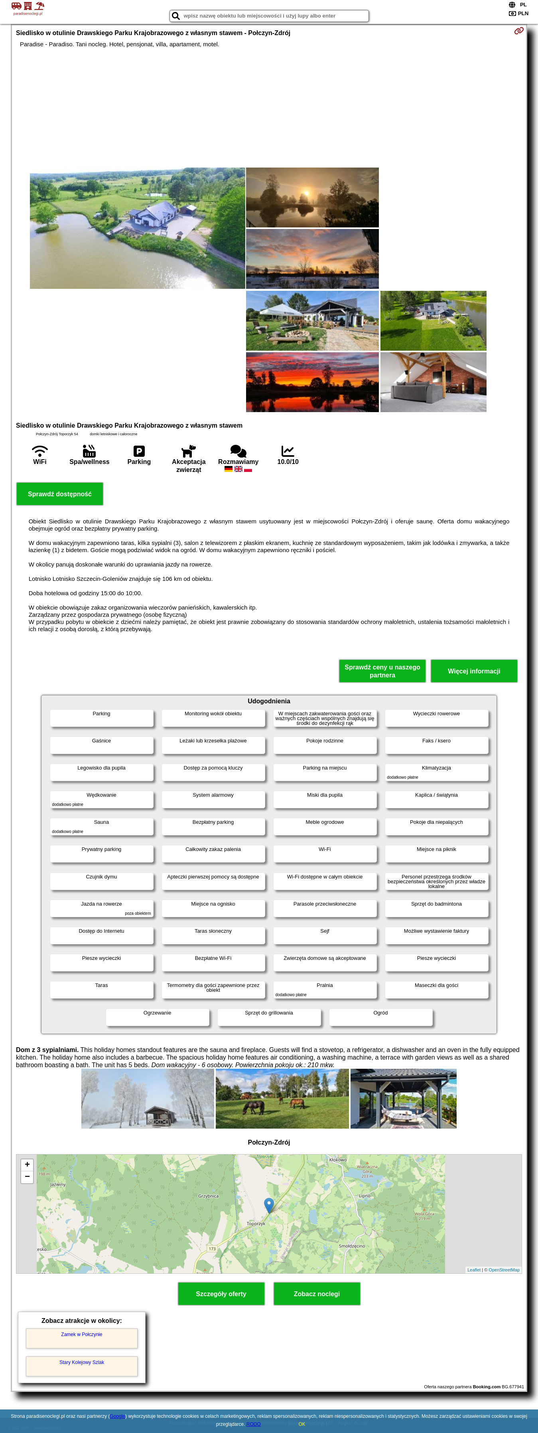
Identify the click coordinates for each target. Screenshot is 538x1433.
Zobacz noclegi (317, 1294)
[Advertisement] (269, 108)
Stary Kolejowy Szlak (81, 1362)
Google (117, 1416)
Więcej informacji (474, 671)
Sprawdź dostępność (60, 494)
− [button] (27, 1177)
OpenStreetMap (504, 1269)
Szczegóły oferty (221, 1294)
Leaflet (474, 1269)
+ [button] (27, 1165)
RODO (253, 1424)
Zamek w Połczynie (81, 1334)
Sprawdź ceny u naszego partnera (382, 671)
